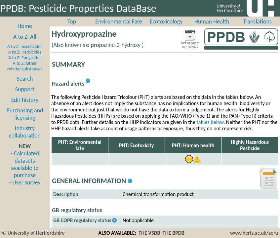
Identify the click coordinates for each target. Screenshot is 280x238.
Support (24, 89)
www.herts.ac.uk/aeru (254, 233)
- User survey (24, 182)
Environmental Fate (118, 21)
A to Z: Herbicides (24, 52)
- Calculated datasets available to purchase (25, 164)
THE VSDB (149, 233)
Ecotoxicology (166, 21)
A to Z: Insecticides (24, 46)
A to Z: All (24, 36)
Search (25, 78)
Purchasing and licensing (24, 114)
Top (71, 21)
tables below (210, 122)
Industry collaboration (25, 132)
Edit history (25, 99)
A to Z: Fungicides (24, 57)
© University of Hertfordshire (33, 233)
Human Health (211, 21)
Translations (257, 21)
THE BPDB (173, 233)
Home (25, 26)
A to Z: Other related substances (24, 66)
